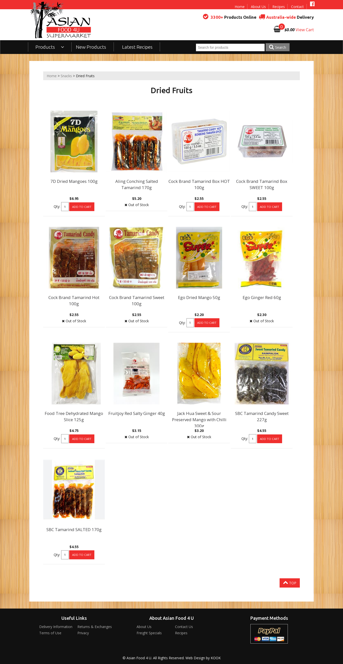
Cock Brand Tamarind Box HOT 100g (199, 184)
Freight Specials (149, 633)
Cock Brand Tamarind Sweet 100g (136, 301)
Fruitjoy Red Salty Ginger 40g (136, 413)
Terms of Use (50, 633)
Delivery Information (55, 626)
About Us (258, 6)
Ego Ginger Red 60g (262, 297)
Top (289, 582)
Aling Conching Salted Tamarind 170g (136, 184)
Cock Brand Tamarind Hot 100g (73, 301)
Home (240, 6)
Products (49, 47)
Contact (297, 6)
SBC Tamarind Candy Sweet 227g (262, 416)
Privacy (83, 633)
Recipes (278, 6)
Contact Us (184, 626)
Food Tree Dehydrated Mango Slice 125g (74, 416)
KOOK (216, 658)
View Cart (305, 29)
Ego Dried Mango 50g (199, 297)
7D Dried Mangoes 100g (74, 181)
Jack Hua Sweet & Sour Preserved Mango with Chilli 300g (199, 419)
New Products (91, 47)
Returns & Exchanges (94, 626)
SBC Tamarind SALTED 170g (74, 529)
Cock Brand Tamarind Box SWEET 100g (261, 184)
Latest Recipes (137, 47)
